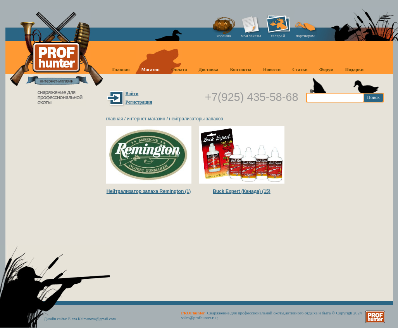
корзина (224, 35)
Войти (132, 93)
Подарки (354, 69)
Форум (326, 69)
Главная (121, 69)
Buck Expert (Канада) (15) (241, 191)
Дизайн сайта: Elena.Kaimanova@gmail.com (80, 319)
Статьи (299, 69)
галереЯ (278, 35)
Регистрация (139, 102)
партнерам (305, 35)
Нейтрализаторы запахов (196, 118)
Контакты (240, 69)
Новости (272, 69)
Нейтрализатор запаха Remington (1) (149, 191)
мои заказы (251, 35)
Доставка (209, 69)
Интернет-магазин (146, 118)
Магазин (150, 69)
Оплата (179, 69)
